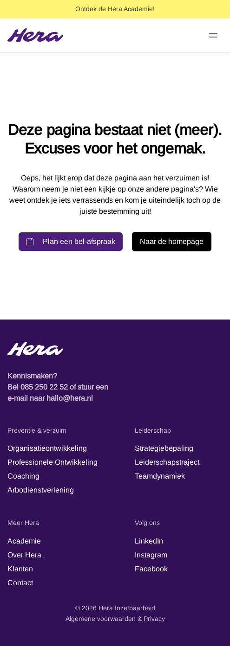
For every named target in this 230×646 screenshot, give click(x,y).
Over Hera (24, 555)
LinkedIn (149, 541)
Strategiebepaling (164, 448)
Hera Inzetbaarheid (127, 608)
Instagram (151, 555)
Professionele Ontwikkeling (52, 462)
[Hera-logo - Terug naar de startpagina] (115, 349)
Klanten (20, 569)
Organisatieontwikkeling (47, 448)
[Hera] (35, 35)
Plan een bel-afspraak (70, 241)
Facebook (151, 569)
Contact (20, 583)
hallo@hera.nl (69, 398)
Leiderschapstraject (167, 462)
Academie (24, 541)
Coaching (23, 476)
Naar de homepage (172, 241)
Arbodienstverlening (40, 490)
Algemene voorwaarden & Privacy (115, 618)
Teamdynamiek (160, 476)
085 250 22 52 (44, 387)
